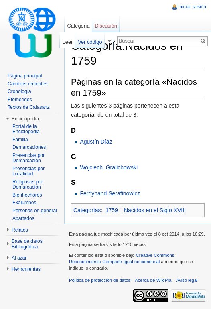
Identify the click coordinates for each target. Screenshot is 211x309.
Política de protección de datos (99, 280)
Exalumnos (24, 202)
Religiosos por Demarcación (27, 184)
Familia (20, 139)
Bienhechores (27, 195)
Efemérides (20, 99)
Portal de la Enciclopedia (26, 129)
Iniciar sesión (192, 7)
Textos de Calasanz (29, 107)
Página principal (25, 76)
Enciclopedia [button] (25, 119)
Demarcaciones (29, 147)
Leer (68, 42)
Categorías (87, 210)
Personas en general (34, 210)
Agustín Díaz (96, 141)
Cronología (19, 91)
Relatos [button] (20, 230)
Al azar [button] (19, 258)
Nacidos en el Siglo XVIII (155, 210)
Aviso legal (187, 280)
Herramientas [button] (26, 269)
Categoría (78, 26)
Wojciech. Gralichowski (109, 167)
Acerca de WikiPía (153, 280)
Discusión (106, 26)
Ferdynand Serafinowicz (110, 193)
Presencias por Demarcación (28, 158)
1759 (112, 210)
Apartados (23, 218)
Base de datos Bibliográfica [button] (27, 244)
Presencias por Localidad (28, 171)
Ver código (90, 42)
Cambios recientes (27, 84)
